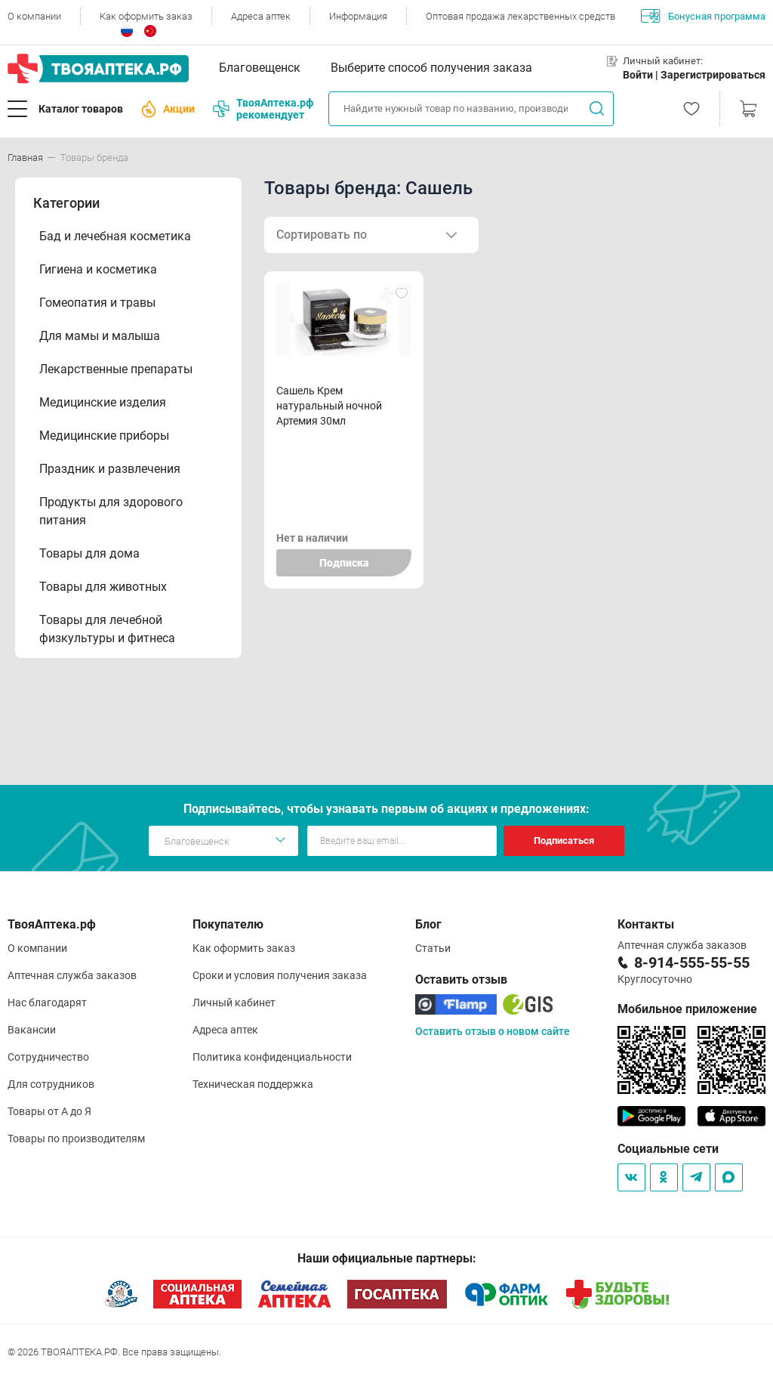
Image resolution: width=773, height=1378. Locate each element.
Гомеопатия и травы (97, 302)
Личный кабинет (234, 1002)
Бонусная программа (703, 16)
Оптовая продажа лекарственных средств (520, 16)
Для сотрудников (51, 1084)
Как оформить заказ (146, 16)
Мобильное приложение (687, 1009)
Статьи (433, 948)
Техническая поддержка (252, 1084)
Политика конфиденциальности (272, 1057)
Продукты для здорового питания (111, 511)
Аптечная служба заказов (72, 975)
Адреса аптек (261, 16)
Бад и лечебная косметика (115, 236)
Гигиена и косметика (98, 269)
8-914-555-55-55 (692, 962)
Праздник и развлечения (109, 469)
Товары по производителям (76, 1138)
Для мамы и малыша (99, 336)
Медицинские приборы (104, 435)
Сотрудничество (48, 1057)
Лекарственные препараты (115, 369)
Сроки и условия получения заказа (279, 975)
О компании (34, 16)
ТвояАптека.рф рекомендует (263, 109)
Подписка (343, 563)
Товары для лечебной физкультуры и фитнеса (107, 629)
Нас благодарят (47, 1002)
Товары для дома (89, 553)
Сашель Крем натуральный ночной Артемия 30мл (329, 406)
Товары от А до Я (49, 1111)
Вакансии (32, 1030)
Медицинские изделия (102, 402)
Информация (358, 16)
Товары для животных (103, 586)
